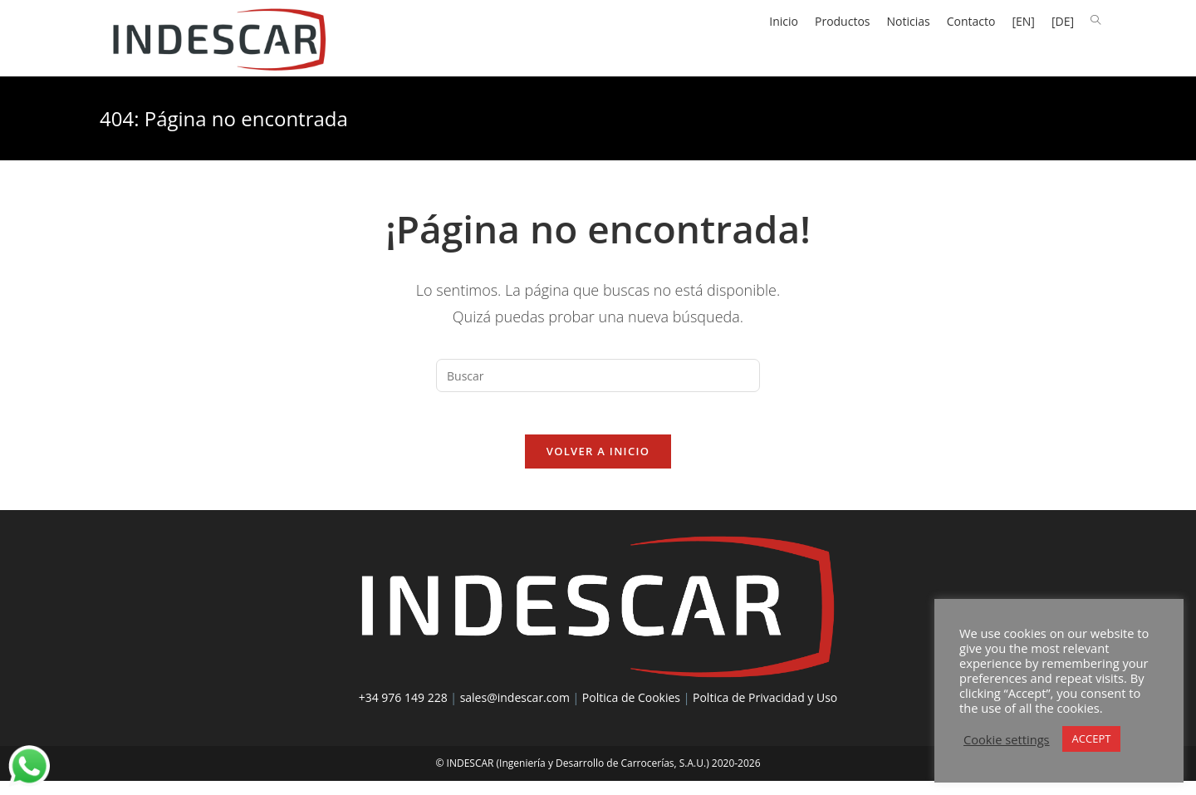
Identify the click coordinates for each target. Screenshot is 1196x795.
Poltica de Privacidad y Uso (765, 711)
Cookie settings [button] (1006, 739)
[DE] (1062, 21)
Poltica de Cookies (631, 711)
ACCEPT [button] (1091, 738)
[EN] (1023, 21)
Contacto (971, 21)
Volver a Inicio (598, 464)
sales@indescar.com (515, 711)
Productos (842, 21)
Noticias (908, 21)
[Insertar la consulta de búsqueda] (598, 381)
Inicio (783, 21)
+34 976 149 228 (403, 711)
